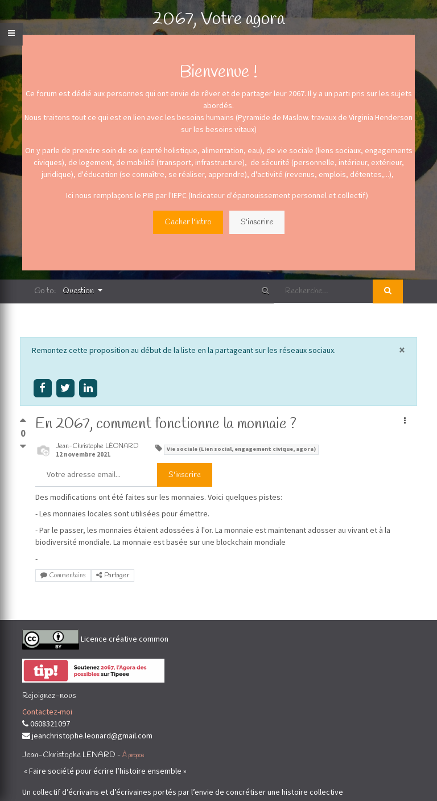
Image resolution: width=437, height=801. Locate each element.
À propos (133, 755)
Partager (112, 575)
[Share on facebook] (42, 388)
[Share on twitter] (65, 388)
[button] (405, 422)
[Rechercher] (388, 291)
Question (79, 291)
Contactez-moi (47, 711)
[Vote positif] (23, 422)
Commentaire (63, 575)
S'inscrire (257, 222)
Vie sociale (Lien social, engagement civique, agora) (241, 449)
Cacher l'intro (188, 222)
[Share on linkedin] (88, 388)
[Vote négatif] (23, 446)
